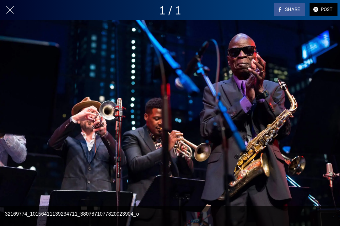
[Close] (10, 10)
